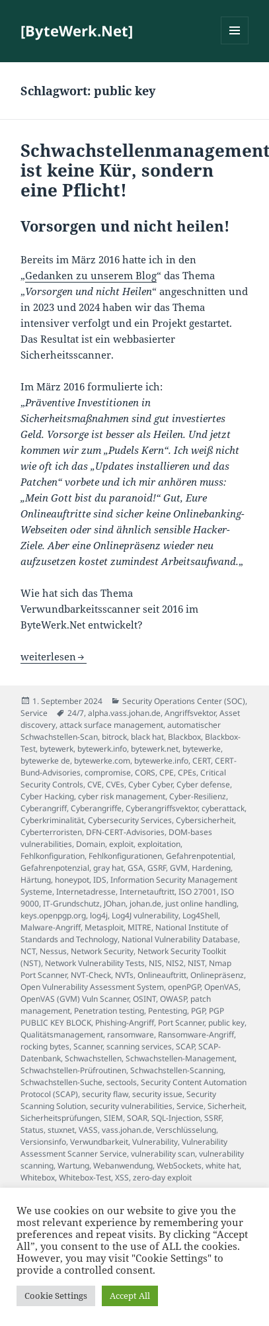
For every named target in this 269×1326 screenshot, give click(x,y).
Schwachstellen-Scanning (176, 1070)
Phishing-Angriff (124, 1022)
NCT (28, 951)
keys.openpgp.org (53, 915)
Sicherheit (226, 1106)
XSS (122, 1177)
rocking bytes (44, 1046)
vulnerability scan (163, 1153)
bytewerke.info (161, 760)
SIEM (113, 1118)
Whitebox (37, 1177)
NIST (196, 963)
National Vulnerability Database (180, 939)
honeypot (72, 879)
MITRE (139, 927)
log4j (99, 915)
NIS (155, 963)
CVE (94, 784)
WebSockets (179, 1165)
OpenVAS (221, 987)
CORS (145, 772)
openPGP (184, 987)
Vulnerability (155, 1141)
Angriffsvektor (190, 713)
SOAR (137, 1118)
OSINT (144, 998)
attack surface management (111, 724)
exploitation (158, 844)
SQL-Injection (175, 1118)
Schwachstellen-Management (180, 1058)
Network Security (102, 951)
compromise (108, 772)
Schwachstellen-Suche (61, 1082)
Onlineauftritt (161, 975)
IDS (99, 879)
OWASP (173, 998)
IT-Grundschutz (71, 903)
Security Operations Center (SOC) (183, 701)
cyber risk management (121, 796)
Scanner (87, 1046)
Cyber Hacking (47, 796)
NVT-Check (91, 975)
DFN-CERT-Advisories (125, 832)
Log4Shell (200, 915)
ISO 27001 (197, 891)
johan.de (145, 903)
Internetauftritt (147, 891)
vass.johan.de (127, 1129)
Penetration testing (109, 1010)
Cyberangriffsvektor (162, 808)
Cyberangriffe (96, 808)
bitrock (114, 736)
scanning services (139, 1046)
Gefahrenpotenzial (54, 867)
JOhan (115, 903)
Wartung (73, 1165)
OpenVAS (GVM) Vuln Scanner (74, 998)
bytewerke (201, 748)
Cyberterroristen (51, 832)
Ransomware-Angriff (196, 1034)
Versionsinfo (43, 1141)
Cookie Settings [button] (55, 1296)
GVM (179, 867)
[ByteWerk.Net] (76, 30)
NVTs (124, 975)
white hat (222, 1165)
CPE (166, 772)
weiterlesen (53, 656)
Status (32, 1129)
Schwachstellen (93, 1058)
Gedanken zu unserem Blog (91, 275)
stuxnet (61, 1129)
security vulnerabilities (131, 1106)
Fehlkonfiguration (52, 856)
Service (34, 713)
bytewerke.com (102, 760)
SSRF (212, 1118)
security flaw (105, 1094)
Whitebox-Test (85, 1177)
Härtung (35, 879)
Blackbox (184, 736)
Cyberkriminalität (52, 820)
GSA (135, 867)
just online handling (201, 903)
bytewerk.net (154, 748)
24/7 (75, 713)
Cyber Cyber (150, 784)
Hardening (211, 867)
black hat (147, 736)
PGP (198, 1010)
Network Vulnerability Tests (95, 963)
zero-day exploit (162, 1177)
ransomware (130, 1034)
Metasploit (104, 927)
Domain (90, 844)
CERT (201, 760)
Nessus (53, 951)
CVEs (115, 784)
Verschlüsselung (186, 1129)
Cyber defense (203, 784)
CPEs (187, 772)
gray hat (108, 867)
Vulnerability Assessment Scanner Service (123, 1147)
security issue (157, 1094)
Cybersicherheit (205, 820)
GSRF (156, 867)
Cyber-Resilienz (197, 796)
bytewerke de (45, 760)
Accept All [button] (130, 1296)
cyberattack (223, 808)
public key (226, 1022)
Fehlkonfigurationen (125, 856)
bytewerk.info (102, 748)
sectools (121, 1082)
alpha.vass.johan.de (124, 713)
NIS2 (175, 963)
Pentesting (167, 1010)
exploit (121, 844)
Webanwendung (123, 1165)
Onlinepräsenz (217, 975)
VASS (88, 1129)
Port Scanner (181, 1022)
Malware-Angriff (50, 927)
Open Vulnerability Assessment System (92, 987)
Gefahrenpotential (199, 856)
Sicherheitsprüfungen (60, 1118)
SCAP (185, 1046)
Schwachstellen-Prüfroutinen (73, 1070)
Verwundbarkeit (99, 1141)
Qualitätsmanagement (61, 1034)
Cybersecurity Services (130, 820)
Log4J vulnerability (145, 915)
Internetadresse (86, 891)
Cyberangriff (43, 808)
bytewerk (56, 748)
